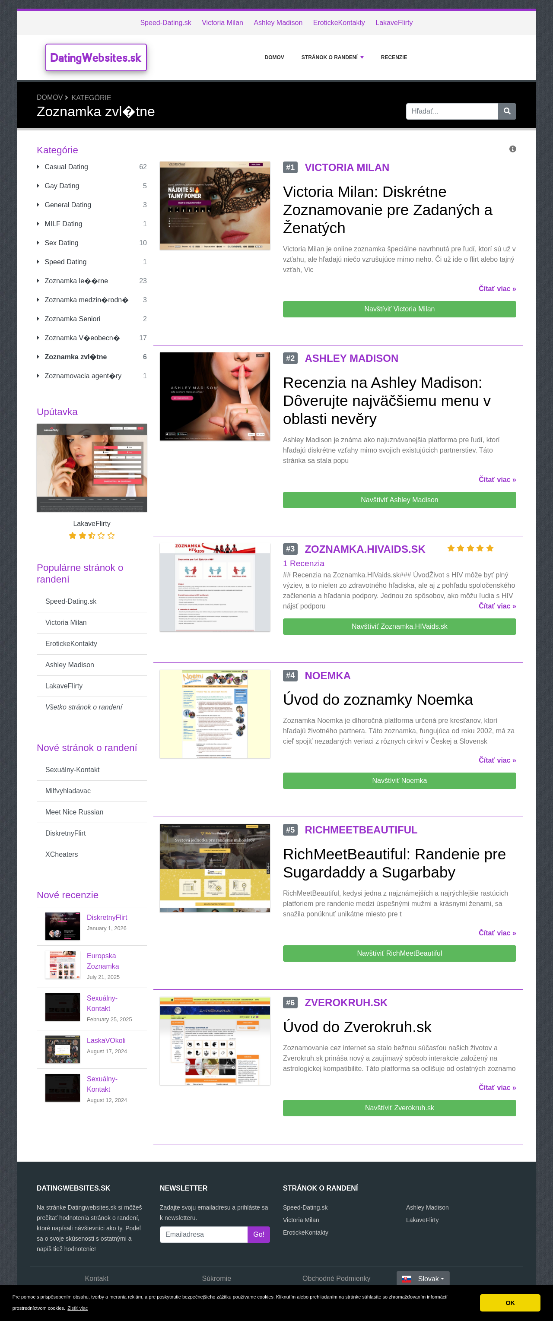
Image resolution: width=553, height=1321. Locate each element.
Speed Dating (61, 262)
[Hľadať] (507, 111)
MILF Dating (60, 224)
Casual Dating (62, 167)
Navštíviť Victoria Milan (399, 309)
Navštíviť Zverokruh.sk (399, 1108)
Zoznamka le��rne (72, 281)
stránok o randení (333, 57)
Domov (274, 57)
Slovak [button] (420, 1279)
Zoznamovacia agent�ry (79, 376)
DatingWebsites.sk (96, 57)
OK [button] (510, 1302)
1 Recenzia (303, 563)
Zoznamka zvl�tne (72, 357)
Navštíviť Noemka (399, 780)
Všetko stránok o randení (83, 707)
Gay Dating (58, 186)
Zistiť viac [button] (77, 1308)
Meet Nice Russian (74, 812)
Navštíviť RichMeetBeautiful (399, 953)
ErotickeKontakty (339, 22)
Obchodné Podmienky (336, 1278)
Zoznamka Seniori (68, 319)
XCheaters (61, 854)
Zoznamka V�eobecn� (78, 338)
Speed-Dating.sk (165, 22)
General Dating (64, 205)
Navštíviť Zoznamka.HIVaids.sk (400, 626)
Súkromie (216, 1278)
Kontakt (96, 1278)
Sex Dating (58, 243)
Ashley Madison (278, 22)
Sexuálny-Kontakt (72, 769)
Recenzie (394, 57)
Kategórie (91, 97)
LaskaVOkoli (106, 1040)
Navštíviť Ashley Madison (399, 500)
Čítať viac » (497, 288)
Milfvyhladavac (68, 791)
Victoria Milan (222, 22)
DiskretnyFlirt (65, 833)
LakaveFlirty (394, 22)
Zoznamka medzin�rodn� (83, 300)
